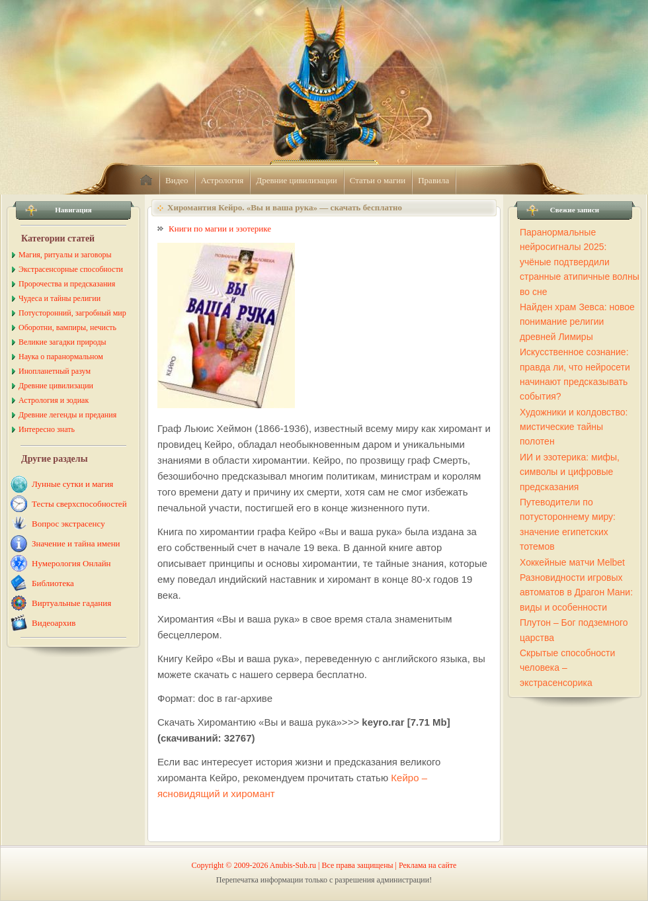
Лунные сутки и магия (72, 484)
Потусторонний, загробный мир (72, 313)
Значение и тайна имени (76, 543)
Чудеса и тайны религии (60, 298)
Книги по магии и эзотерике (220, 229)
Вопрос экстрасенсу (68, 524)
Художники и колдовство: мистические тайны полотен (574, 427)
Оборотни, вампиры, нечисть (67, 327)
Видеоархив (53, 623)
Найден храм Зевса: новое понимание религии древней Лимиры (577, 322)
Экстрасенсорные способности (71, 269)
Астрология (222, 180)
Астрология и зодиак (54, 400)
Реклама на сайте (427, 865)
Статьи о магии (378, 180)
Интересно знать (47, 429)
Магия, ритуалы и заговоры (65, 254)
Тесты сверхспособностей (79, 504)
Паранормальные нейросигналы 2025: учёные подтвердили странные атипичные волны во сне (579, 262)
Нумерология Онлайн (71, 563)
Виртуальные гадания (71, 603)
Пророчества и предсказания (67, 283)
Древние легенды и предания (67, 414)
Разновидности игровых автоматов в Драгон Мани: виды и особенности (576, 592)
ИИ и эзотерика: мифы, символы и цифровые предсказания (570, 472)
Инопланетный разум (55, 371)
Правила (433, 180)
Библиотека (53, 583)
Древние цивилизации (296, 180)
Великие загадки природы (62, 342)
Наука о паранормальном (61, 356)
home (146, 180)
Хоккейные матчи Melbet (572, 562)
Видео (176, 180)
